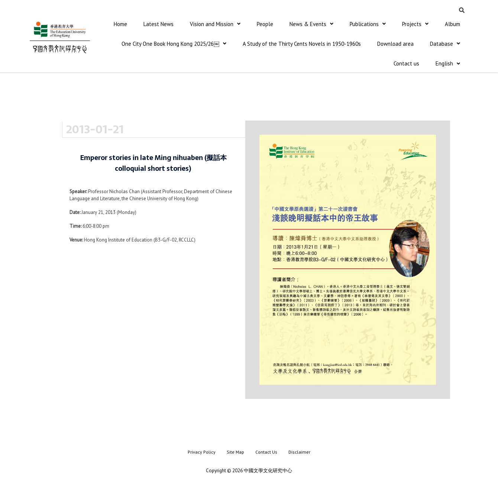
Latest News (158, 24)
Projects (415, 24)
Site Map (235, 452)
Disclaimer (299, 452)
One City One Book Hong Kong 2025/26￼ (174, 44)
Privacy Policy (202, 452)
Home (120, 24)
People (265, 24)
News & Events (311, 24)
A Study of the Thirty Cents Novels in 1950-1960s (302, 44)
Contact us (406, 64)
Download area (395, 44)
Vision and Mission (215, 24)
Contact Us (266, 452)
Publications (368, 24)
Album (452, 24)
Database (445, 44)
